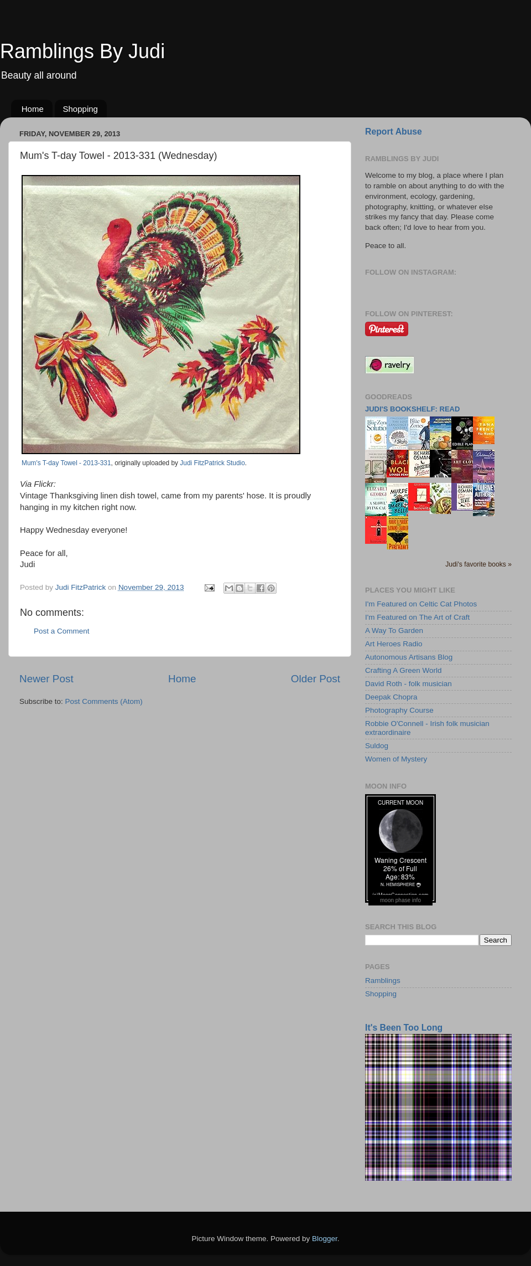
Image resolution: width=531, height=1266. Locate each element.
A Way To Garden (394, 630)
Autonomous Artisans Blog (408, 657)
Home (33, 109)
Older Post (315, 679)
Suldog (376, 746)
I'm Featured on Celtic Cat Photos (421, 604)
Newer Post (46, 679)
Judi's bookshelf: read (412, 409)
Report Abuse (393, 131)
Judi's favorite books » (478, 564)
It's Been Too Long (403, 1027)
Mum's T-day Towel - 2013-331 (66, 463)
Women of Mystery (396, 759)
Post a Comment (62, 631)
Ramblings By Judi (82, 51)
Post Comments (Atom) (104, 701)
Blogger (324, 1238)
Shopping (80, 109)
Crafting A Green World (403, 670)
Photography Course (399, 710)
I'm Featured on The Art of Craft (417, 617)
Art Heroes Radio (394, 644)
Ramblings (382, 980)
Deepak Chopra (391, 697)
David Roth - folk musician (408, 684)
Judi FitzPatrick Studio (212, 463)
